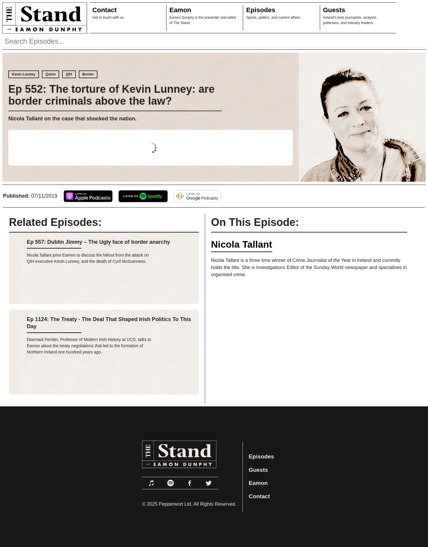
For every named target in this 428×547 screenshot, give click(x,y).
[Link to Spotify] (171, 483)
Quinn (50, 74)
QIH (69, 74)
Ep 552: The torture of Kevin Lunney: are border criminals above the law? (111, 95)
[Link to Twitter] (209, 483)
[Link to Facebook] (190, 483)
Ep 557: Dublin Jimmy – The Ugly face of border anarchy (98, 242)
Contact (104, 10)
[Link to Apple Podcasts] (152, 483)
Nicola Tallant (241, 244)
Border (88, 74)
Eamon (180, 10)
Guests (334, 10)
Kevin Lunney (23, 74)
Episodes (260, 10)
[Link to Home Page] (43, 18)
